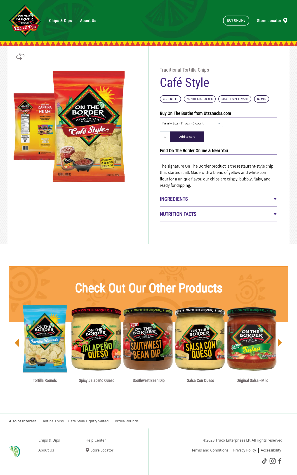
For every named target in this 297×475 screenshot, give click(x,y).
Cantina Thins (52, 421)
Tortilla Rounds (126, 421)
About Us (46, 450)
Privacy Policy (244, 450)
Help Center (96, 440)
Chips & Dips (49, 440)
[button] (17, 343)
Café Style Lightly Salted (88, 421)
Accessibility (271, 450)
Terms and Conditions (210, 450)
